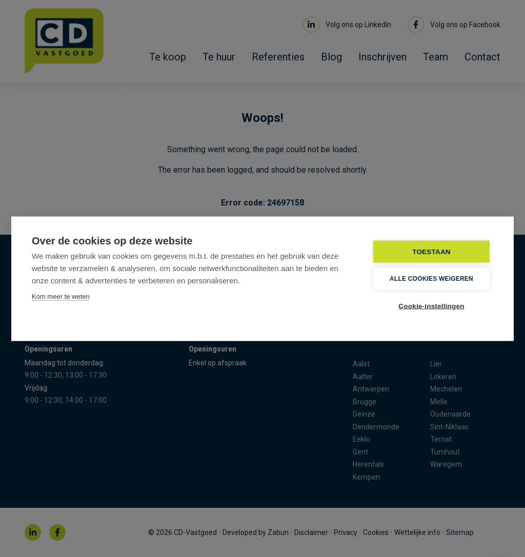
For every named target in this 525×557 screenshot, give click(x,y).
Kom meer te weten (61, 296)
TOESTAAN (431, 251)
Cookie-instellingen (431, 306)
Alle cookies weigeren (431, 278)
